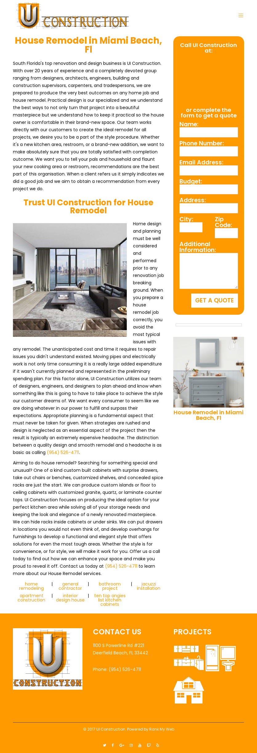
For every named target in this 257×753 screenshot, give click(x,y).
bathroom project (110, 586)
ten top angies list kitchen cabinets (110, 600)
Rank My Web (161, 729)
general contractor (70, 586)
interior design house (70, 598)
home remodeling (31, 586)
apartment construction (31, 598)
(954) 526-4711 (63, 452)
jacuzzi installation (148, 586)
